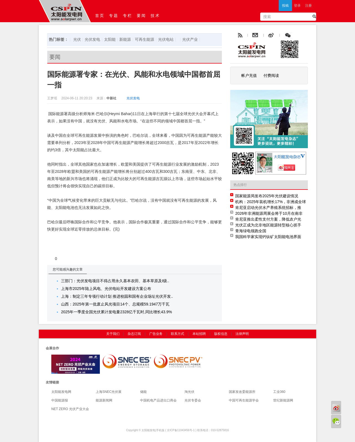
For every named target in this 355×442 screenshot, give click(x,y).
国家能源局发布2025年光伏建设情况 (266, 196)
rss (239, 35)
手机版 (160, 430)
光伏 (77, 39)
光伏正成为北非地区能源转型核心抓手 (268, 225)
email (268, 35)
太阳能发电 (148, 430)
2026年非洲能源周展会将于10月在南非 (269, 213)
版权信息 (220, 334)
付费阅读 (271, 75)
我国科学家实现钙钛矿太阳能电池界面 (268, 236)
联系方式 (177, 334)
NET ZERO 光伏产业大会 (70, 409)
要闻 (141, 15)
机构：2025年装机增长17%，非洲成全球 (270, 201)
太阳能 (110, 39)
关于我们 (113, 334)
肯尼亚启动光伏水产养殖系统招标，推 (268, 207)
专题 (113, 15)
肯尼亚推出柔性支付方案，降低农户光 (268, 219)
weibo (283, 35)
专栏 (127, 15)
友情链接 (52, 382)
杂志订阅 (134, 334)
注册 (308, 5)
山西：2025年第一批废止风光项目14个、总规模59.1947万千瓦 (115, 304)
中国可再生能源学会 (244, 400)
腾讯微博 (300, 35)
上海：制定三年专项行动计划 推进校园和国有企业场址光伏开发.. (117, 296)
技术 (155, 15)
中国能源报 (59, 400)
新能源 (125, 39)
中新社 (111, 98)
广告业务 (156, 334)
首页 (100, 15)
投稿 (285, 5)
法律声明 (242, 334)
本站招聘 (199, 334)
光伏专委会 (192, 400)
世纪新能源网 (283, 400)
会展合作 (52, 348)
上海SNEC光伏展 (108, 392)
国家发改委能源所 (242, 392)
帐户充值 (249, 75)
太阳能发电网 (61, 392)
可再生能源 (144, 39)
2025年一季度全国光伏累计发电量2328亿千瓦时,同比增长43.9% (116, 312)
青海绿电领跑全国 (250, 231)
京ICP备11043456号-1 (181, 430)
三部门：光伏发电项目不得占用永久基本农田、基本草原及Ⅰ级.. (115, 281)
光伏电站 (166, 39)
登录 (297, 5)
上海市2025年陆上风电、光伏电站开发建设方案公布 (106, 288)
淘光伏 (189, 392)
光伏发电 (92, 39)
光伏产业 (190, 39)
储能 (143, 392)
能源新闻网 (104, 400)
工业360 (279, 392)
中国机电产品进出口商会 (158, 400)
